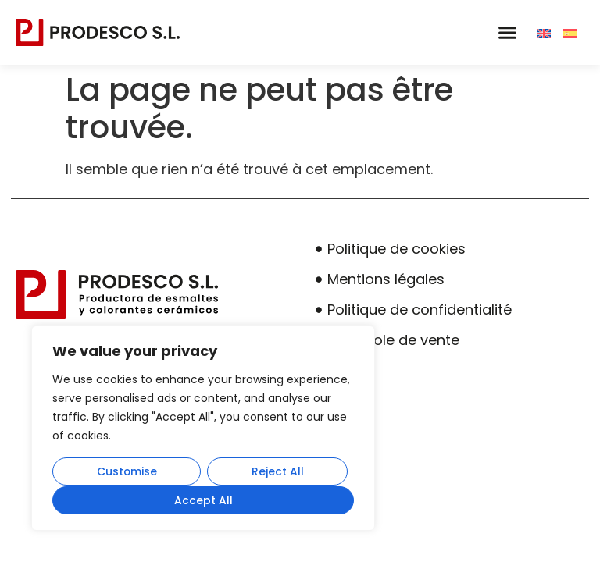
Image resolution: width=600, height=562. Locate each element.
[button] (507, 33)
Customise (126, 472)
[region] (203, 428)
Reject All (278, 472)
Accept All (203, 500)
